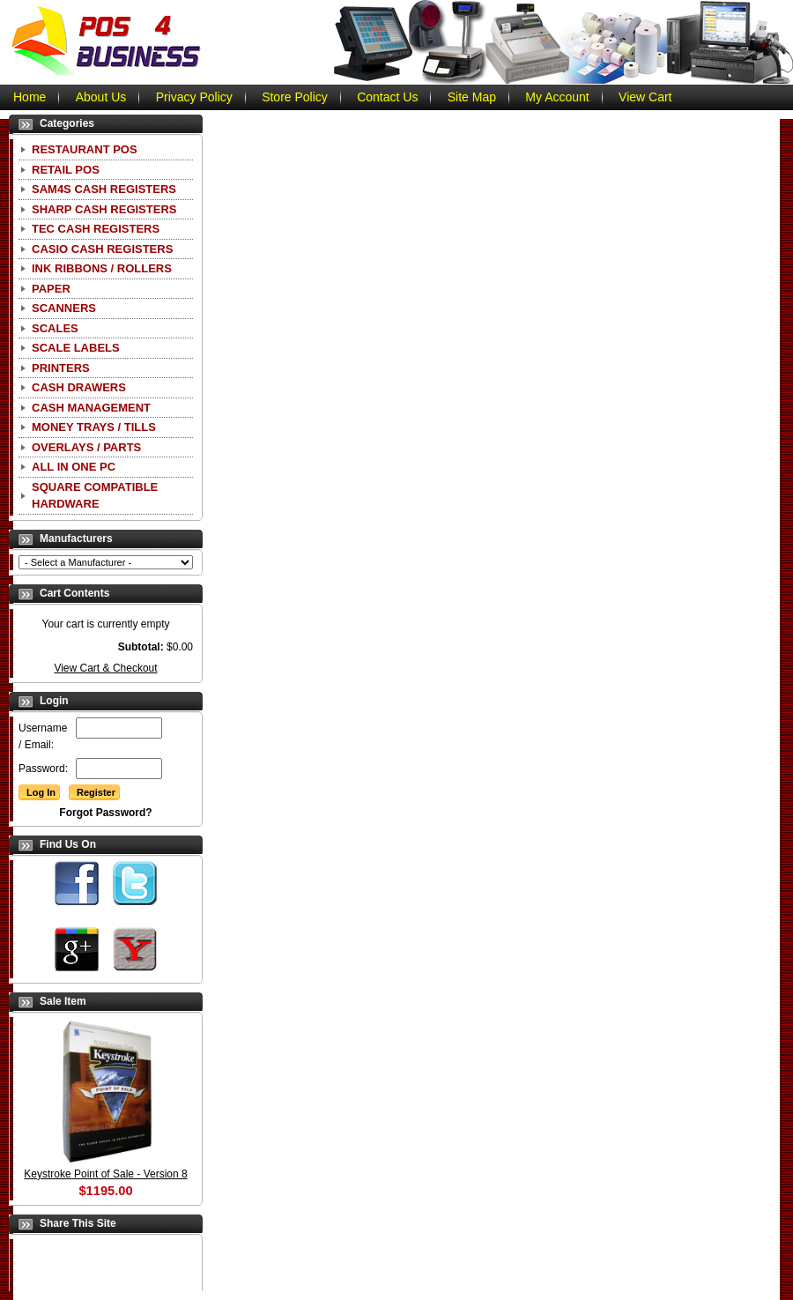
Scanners (64, 308)
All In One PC (73, 466)
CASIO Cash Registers (102, 249)
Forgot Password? (105, 812)
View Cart (645, 97)
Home (29, 97)
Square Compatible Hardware (95, 495)
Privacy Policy (194, 97)
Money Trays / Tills (94, 427)
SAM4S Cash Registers (104, 189)
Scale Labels (76, 347)
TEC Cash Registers (95, 228)
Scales (55, 328)
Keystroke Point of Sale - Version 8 (105, 1174)
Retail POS (66, 169)
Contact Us (387, 97)
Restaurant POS (84, 149)
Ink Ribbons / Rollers (102, 268)
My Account (557, 97)
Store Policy (295, 97)
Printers (61, 368)
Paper (51, 288)
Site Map (472, 97)
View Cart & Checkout (105, 668)
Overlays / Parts (86, 447)
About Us (101, 97)
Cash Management (91, 407)
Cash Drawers (79, 387)
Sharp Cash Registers (104, 209)
